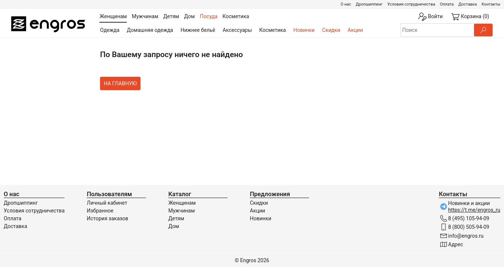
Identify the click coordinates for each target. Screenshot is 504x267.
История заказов (107, 218)
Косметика (272, 30)
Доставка (467, 4)
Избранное (100, 211)
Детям (176, 218)
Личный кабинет (107, 203)
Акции (355, 30)
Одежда (109, 30)
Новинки (304, 30)
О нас (346, 4)
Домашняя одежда (150, 30)
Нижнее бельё (197, 30)
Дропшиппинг (369, 4)
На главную (120, 83)
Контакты (490, 4)
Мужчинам (181, 211)
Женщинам (182, 203)
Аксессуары (237, 30)
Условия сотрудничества (411, 4)
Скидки (331, 30)
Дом (173, 226)
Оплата (447, 4)
